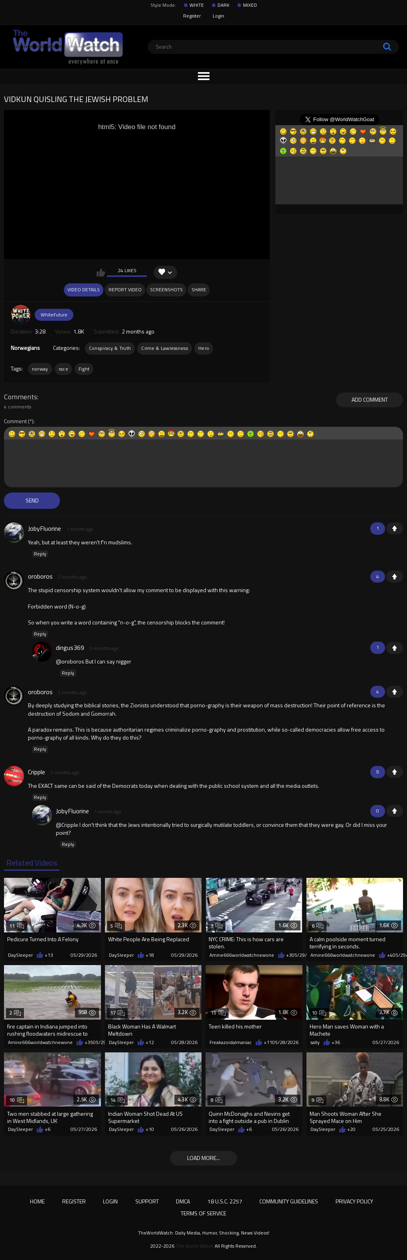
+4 (390, 955)
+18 (150, 955)
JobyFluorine (44, 528)
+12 (150, 1042)
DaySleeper (20, 955)
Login (218, 16)
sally (315, 1042)
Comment (15, 421)
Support (147, 1201)
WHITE (197, 5)
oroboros (40, 576)
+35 (89, 1042)
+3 (289, 955)
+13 (49, 955)
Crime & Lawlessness (164, 348)
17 (117, 1013)
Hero (203, 348)
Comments (20, 397)
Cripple (36, 772)
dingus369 (70, 647)
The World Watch (194, 1246)
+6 (47, 1129)
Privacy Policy (354, 1201)
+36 (336, 1042)
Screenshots (166, 289)
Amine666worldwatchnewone (241, 955)
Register (192, 16)
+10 (150, 1129)
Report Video (125, 289)
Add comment (370, 399)
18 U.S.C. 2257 (224, 1201)
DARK (223, 5)
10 (319, 1013)
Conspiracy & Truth (110, 348)
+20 (351, 1129)
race (63, 369)
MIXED (250, 5)
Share (199, 289)
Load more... (203, 1158)
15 (218, 1013)
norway (40, 369)
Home (37, 1201)
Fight (84, 369)
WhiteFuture (54, 314)
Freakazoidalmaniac (230, 1042)
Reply (40, 553)
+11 (268, 1042)
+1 (394, 528)
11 (16, 926)
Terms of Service (203, 1213)
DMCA (183, 1201)
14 (117, 1100)
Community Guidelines (288, 1201)
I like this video (101, 273)
